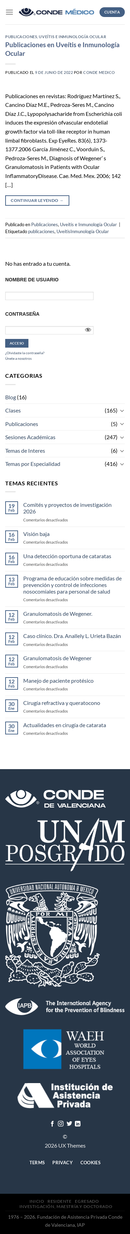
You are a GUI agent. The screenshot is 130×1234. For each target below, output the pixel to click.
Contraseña (22, 314)
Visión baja (36, 533)
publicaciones (41, 231)
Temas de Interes (25, 450)
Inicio (36, 1201)
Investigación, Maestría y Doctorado (65, 1206)
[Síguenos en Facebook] (52, 1124)
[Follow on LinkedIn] (77, 1124)
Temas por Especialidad (32, 463)
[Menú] (9, 11)
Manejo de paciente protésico (58, 680)
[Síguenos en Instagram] (60, 1124)
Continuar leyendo (37, 200)
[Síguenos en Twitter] (69, 1124)
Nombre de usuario (32, 279)
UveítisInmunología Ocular (83, 231)
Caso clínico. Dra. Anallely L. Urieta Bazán (72, 635)
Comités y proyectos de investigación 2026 (67, 507)
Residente (59, 1201)
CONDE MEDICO (99, 72)
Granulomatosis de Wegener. (57, 613)
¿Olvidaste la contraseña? (24, 353)
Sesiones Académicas (30, 437)
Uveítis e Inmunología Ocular (72, 36)
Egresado (87, 1201)
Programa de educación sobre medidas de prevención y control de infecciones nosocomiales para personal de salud (72, 585)
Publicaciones (21, 36)
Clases (13, 410)
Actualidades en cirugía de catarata (64, 725)
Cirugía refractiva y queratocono (61, 702)
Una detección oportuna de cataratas (67, 556)
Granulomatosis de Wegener (57, 658)
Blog (10, 397)
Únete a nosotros (18, 358)
